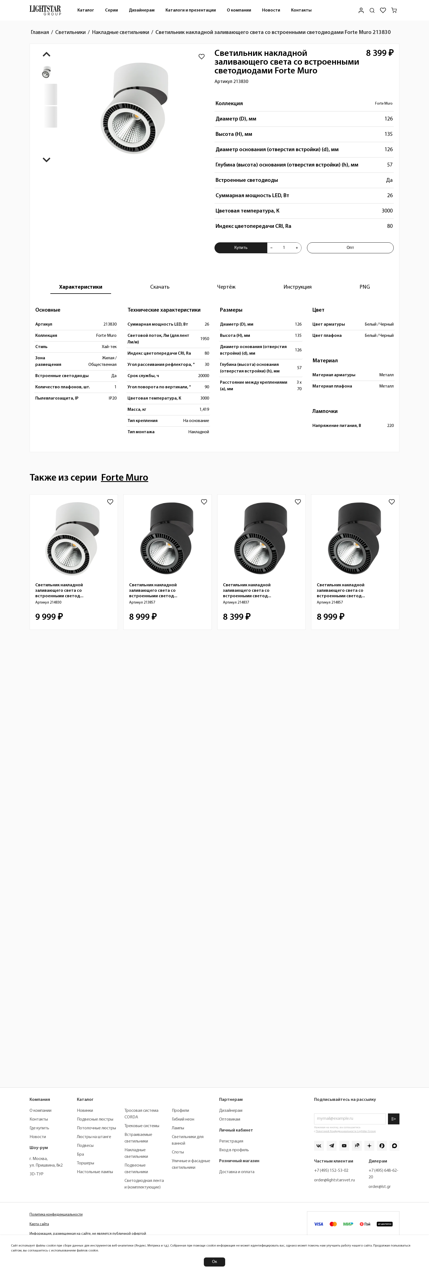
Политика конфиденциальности (56, 1215)
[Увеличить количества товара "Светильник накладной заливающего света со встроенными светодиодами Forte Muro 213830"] (296, 248)
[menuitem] (86, 10)
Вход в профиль (234, 1150)
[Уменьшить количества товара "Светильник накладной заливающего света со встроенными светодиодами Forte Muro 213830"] (271, 248)
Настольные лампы (95, 1172)
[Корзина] (394, 10)
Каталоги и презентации (191, 10)
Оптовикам (229, 1119)
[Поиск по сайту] (372, 10)
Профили (180, 1111)
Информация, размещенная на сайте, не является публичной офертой (88, 1234)
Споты (178, 1152)
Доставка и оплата (236, 1172)
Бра (80, 1154)
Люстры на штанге (94, 1137)
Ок (214, 1262)
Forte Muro (384, 104)
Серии (111, 10)
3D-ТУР (37, 1174)
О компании (239, 10)
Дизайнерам (142, 10)
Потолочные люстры (96, 1128)
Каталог (85, 10)
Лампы (178, 1128)
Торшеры (85, 1163)
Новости (271, 10)
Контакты (301, 10)
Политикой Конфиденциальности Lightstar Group (346, 1131)
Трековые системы (141, 1126)
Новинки (85, 1111)
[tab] (80, 287)
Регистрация (231, 1141)
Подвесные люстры (95, 1119)
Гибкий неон (183, 1119)
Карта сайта (39, 1224)
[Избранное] (383, 10)
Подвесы (85, 1146)
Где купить (39, 1128)
